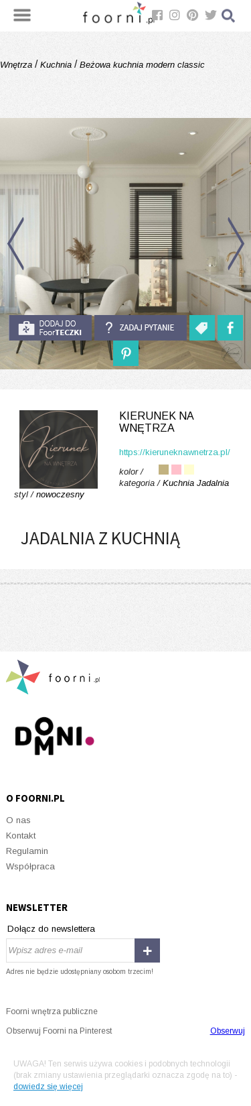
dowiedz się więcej (48, 1086)
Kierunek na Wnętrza (156, 422)
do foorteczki (50, 328)
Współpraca (30, 866)
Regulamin (27, 851)
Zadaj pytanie (140, 328)
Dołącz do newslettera (51, 929)
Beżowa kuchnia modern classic (141, 65)
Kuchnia (55, 65)
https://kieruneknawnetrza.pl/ (174, 452)
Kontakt (20, 836)
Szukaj (229, 16)
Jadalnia (213, 483)
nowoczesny (60, 494)
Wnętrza (17, 65)
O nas (18, 820)
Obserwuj (227, 1031)
